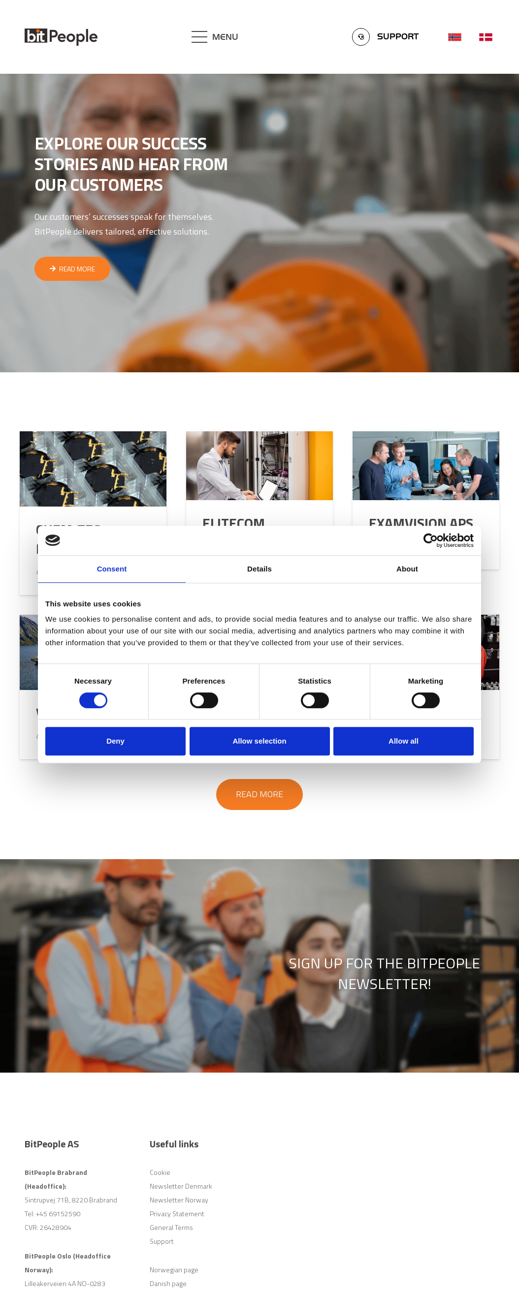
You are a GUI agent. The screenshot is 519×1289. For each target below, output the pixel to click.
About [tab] (407, 569)
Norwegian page (174, 1269)
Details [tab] (259, 569)
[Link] (61, 37)
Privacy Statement (177, 1213)
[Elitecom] (259, 500)
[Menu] (215, 37)
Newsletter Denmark (181, 1186)
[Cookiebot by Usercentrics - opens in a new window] (431, 540)
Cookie (160, 1172)
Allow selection (259, 741)
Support (162, 1241)
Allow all (404, 741)
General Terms (171, 1227)
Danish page (168, 1283)
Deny (115, 741)
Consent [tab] (112, 569)
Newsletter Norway (179, 1200)
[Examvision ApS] (426, 500)
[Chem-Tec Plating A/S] (93, 513)
